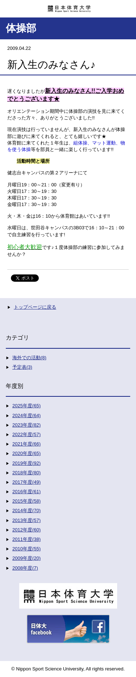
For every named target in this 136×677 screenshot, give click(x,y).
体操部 (21, 28)
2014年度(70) (26, 510)
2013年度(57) (26, 520)
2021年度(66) (26, 444)
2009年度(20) (26, 558)
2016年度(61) (26, 491)
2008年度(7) (25, 568)
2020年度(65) (26, 453)
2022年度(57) (26, 434)
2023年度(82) (26, 425)
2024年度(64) (26, 415)
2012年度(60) (26, 530)
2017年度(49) (26, 482)
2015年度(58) (26, 501)
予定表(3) (22, 367)
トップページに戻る (35, 307)
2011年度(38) (26, 539)
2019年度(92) (26, 463)
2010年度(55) (26, 548)
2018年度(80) (26, 472)
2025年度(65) (26, 405)
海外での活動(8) (29, 357)
